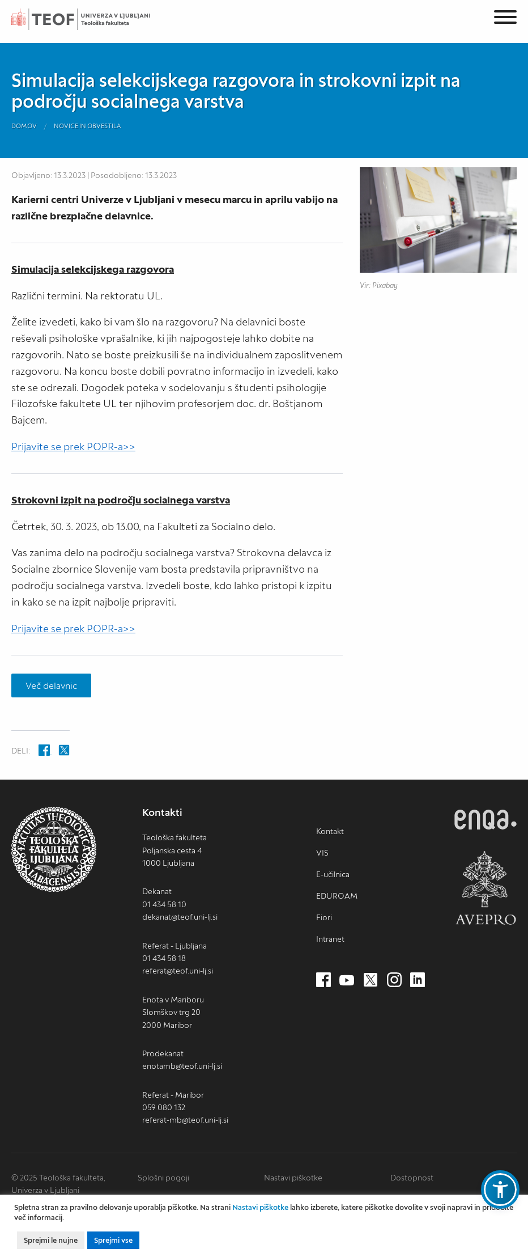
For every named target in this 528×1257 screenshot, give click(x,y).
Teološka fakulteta (93, 19)
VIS (322, 853)
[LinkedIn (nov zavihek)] (417, 980)
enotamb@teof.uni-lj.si (182, 1066)
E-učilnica (333, 874)
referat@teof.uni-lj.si (177, 971)
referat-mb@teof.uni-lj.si (185, 1120)
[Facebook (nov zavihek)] (323, 980)
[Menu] (505, 19)
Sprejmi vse (113, 1240)
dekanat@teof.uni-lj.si (180, 917)
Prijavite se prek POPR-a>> (73, 446)
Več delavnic (51, 685)
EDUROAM (336, 896)
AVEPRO (485, 887)
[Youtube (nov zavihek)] (346, 980)
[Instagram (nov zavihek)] (394, 980)
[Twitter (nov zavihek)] (370, 980)
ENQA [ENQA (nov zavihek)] (485, 819)
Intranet (330, 939)
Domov (24, 126)
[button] (500, 1189)
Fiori (324, 917)
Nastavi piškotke (293, 1178)
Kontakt (330, 831)
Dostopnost (411, 1178)
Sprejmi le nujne (51, 1240)
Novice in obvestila (87, 126)
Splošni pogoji (163, 1178)
